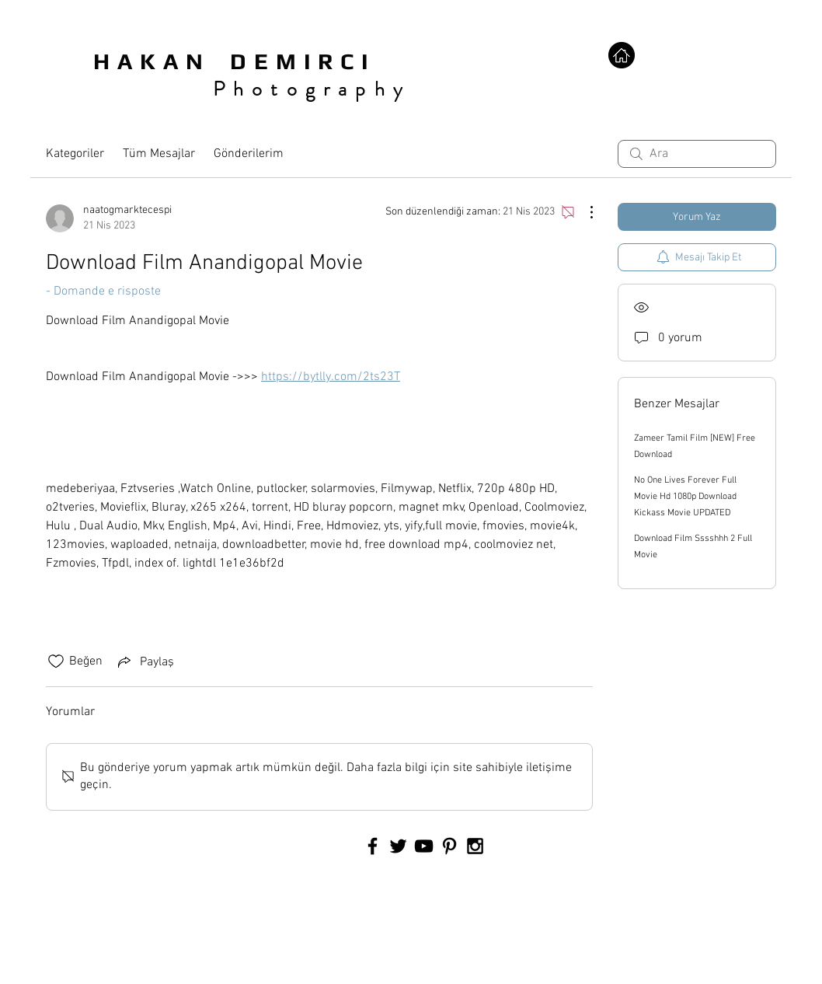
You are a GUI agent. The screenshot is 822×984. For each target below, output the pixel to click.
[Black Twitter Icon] (398, 846)
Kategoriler (75, 154)
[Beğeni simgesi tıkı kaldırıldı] (56, 661)
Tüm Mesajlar (159, 154)
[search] (697, 154)
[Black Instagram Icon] (475, 846)
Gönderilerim (249, 154)
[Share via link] (144, 661)
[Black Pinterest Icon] (449, 846)
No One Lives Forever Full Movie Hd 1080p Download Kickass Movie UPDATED (685, 496)
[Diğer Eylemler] (583, 212)
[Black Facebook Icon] (372, 846)
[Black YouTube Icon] (424, 846)
